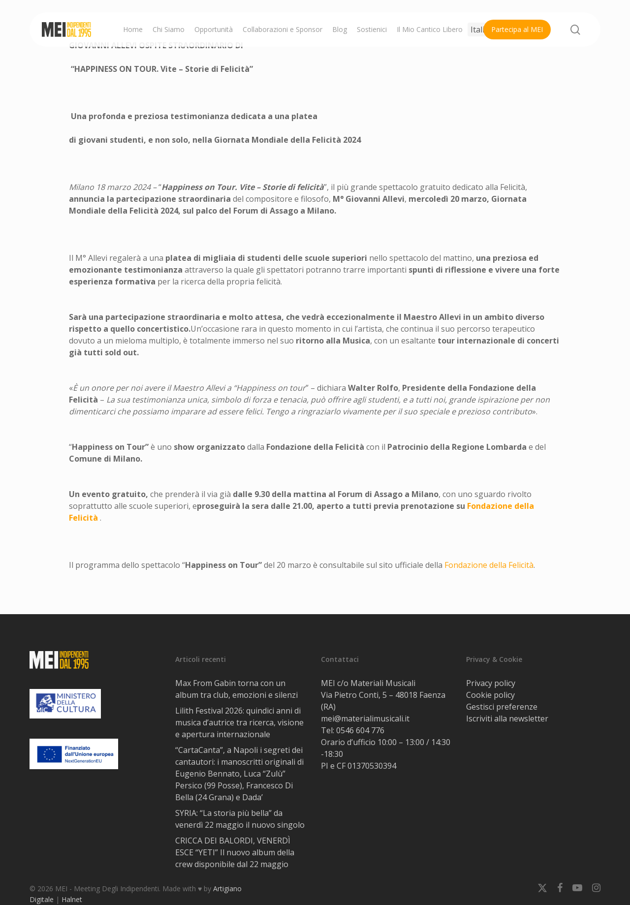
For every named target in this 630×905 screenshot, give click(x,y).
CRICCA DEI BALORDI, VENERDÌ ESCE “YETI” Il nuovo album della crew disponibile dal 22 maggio (234, 852)
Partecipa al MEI (517, 29)
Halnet (72, 899)
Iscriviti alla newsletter (507, 718)
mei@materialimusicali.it (365, 718)
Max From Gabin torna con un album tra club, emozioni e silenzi (236, 689)
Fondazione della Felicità (489, 565)
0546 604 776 (360, 730)
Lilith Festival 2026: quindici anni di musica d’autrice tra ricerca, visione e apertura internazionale (239, 722)
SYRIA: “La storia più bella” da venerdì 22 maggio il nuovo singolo (240, 819)
